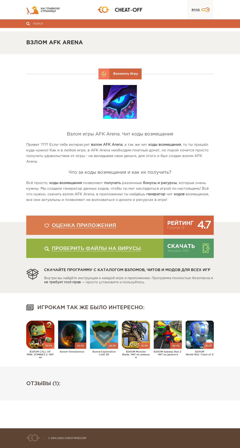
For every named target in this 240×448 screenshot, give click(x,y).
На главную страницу (50, 10)
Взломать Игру (125, 73)
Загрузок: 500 (178, 251)
